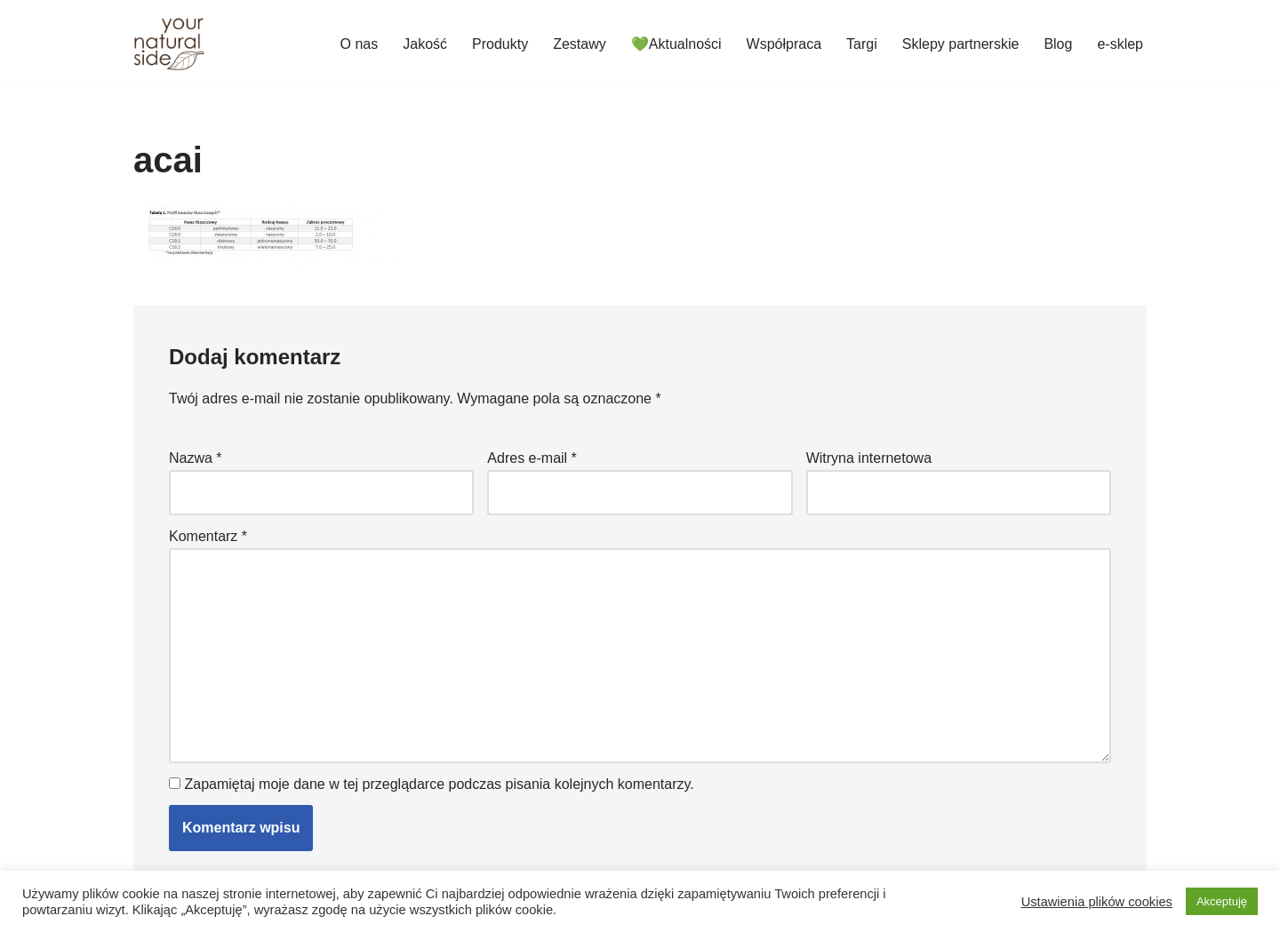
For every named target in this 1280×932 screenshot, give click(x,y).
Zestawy (579, 44)
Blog (1058, 44)
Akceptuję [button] (1221, 901)
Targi (861, 44)
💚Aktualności (676, 44)
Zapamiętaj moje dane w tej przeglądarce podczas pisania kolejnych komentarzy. (438, 784)
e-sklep (1120, 44)
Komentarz (208, 536)
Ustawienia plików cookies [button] (1096, 902)
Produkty (500, 44)
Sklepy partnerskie (961, 44)
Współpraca (784, 44)
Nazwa (195, 458)
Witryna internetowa (869, 458)
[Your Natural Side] (168, 43)
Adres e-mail (531, 458)
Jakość (425, 44)
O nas (359, 44)
